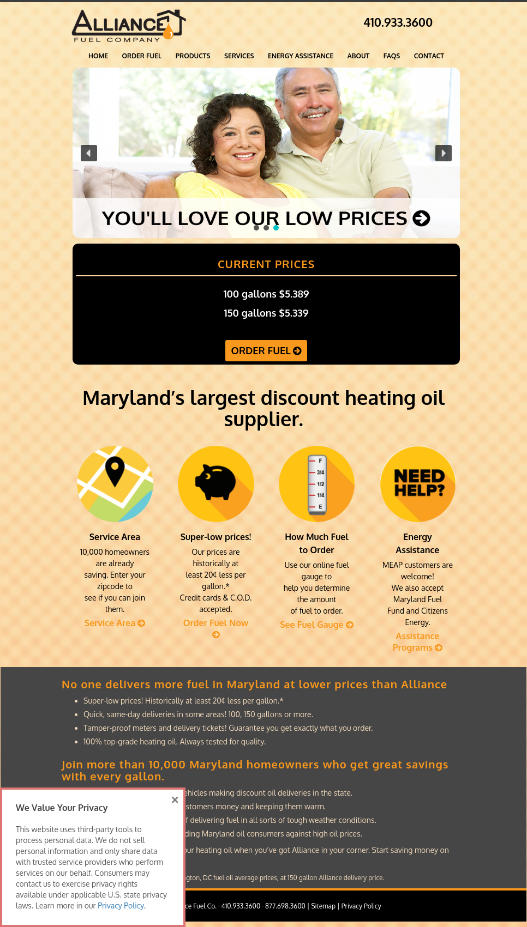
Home (98, 56)
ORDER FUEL (142, 56)
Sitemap (323, 906)
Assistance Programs (417, 642)
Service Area (115, 622)
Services (239, 56)
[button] (266, 153)
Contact (429, 56)
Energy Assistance (300, 56)
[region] (266, 153)
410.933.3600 (398, 22)
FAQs (392, 56)
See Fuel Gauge (317, 624)
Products (193, 56)
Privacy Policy (361, 906)
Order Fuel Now (216, 628)
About (359, 56)
